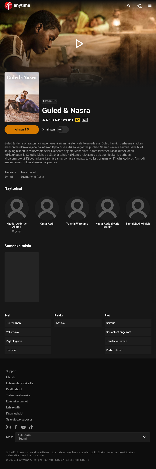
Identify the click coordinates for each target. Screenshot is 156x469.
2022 (45, 119)
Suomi (24, 176)
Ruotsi (40, 176)
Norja (32, 176)
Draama (68, 119)
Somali (9, 176)
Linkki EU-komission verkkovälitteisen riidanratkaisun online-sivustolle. (47, 452)
